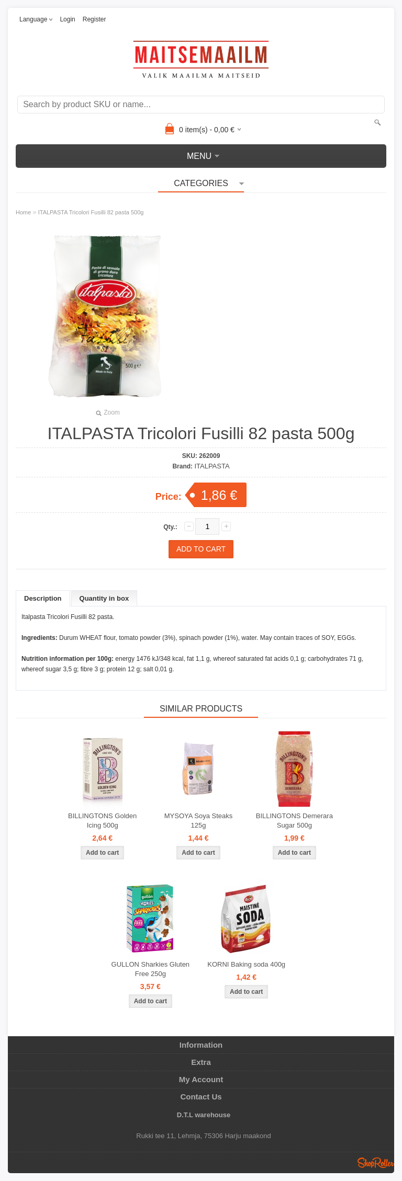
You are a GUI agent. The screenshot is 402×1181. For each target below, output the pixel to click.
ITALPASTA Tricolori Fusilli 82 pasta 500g (91, 212)
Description (43, 598)
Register (94, 19)
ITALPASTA (211, 466)
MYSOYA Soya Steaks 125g (198, 820)
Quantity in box (104, 598)
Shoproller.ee (376, 1162)
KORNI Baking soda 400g (246, 964)
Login (67, 19)
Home (23, 212)
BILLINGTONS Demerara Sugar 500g (294, 820)
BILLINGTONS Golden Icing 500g (102, 820)
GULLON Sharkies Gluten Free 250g (150, 969)
